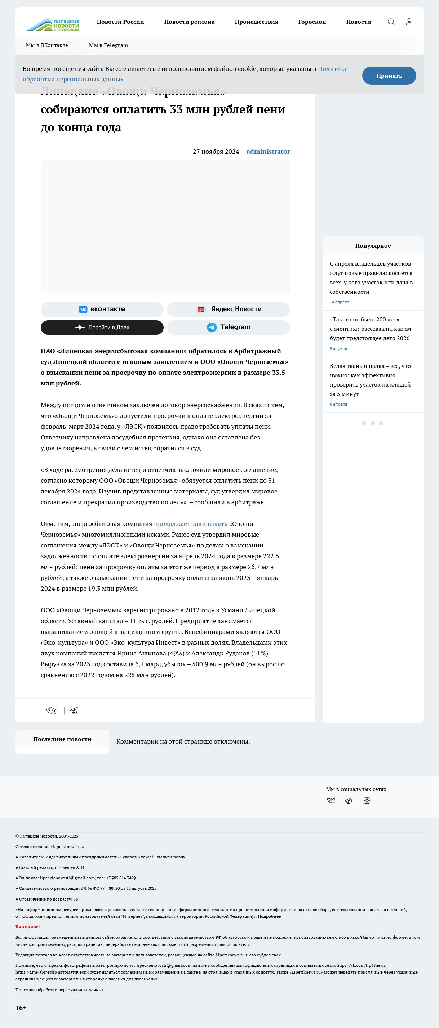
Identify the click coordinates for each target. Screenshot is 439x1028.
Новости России (120, 21)
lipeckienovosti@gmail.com (67, 877)
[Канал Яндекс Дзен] (102, 327)
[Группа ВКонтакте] (102, 309)
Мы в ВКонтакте (47, 45)
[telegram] (76, 710)
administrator (268, 151)
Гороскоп (312, 21)
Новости (358, 21)
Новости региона (189, 21)
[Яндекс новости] (228, 309)
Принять (389, 75)
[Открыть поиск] (391, 21)
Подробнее (269, 916)
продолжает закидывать (190, 523)
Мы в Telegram (108, 45)
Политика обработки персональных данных (59, 989)
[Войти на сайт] (409, 21)
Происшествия (256, 21)
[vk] (51, 710)
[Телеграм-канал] (228, 327)
